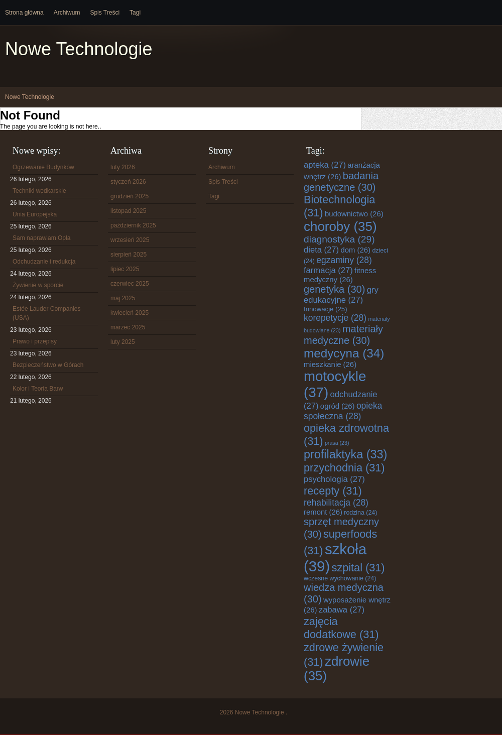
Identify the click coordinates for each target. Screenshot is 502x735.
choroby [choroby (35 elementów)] (340, 226)
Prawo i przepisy (35, 341)
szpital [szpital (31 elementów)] (358, 567)
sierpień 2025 (128, 254)
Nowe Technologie (79, 49)
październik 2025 (133, 225)
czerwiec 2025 (129, 283)
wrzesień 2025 (129, 239)
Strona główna (24, 12)
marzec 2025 (127, 327)
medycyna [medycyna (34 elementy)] (344, 353)
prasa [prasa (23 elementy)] (337, 443)
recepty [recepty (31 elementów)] (333, 490)
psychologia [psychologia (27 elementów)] (334, 479)
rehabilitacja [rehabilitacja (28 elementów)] (336, 503)
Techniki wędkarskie (39, 190)
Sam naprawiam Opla (41, 237)
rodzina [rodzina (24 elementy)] (360, 512)
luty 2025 (122, 341)
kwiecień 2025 (129, 312)
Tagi (135, 12)
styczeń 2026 (128, 181)
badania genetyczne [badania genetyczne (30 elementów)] (341, 181)
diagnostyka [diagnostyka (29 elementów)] (339, 239)
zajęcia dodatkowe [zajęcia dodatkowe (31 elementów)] (341, 628)
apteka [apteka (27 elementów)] (325, 165)
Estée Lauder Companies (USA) (46, 313)
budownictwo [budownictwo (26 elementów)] (354, 214)
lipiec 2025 (124, 269)
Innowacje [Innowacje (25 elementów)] (325, 309)
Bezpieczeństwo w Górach (48, 365)
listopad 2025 (128, 210)
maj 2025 (122, 298)
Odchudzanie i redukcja (44, 261)
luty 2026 (122, 167)
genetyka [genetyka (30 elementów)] (334, 289)
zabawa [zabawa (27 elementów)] (341, 610)
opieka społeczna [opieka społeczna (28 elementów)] (343, 411)
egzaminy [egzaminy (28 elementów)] (344, 260)
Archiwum (67, 12)
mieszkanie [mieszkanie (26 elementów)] (330, 364)
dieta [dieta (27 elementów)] (321, 250)
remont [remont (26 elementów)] (323, 512)
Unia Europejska (35, 214)
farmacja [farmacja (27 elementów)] (328, 270)
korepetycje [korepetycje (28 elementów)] (335, 318)
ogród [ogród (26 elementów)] (337, 406)
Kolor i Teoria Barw (38, 388)
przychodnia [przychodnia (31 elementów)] (344, 467)
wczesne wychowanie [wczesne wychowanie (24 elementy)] (340, 578)
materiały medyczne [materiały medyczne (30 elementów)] (343, 334)
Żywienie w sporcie (38, 285)
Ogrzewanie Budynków (43, 167)
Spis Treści (104, 12)
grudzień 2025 (129, 196)
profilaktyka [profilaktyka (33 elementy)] (345, 454)
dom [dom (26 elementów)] (355, 250)
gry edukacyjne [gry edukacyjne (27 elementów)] (341, 295)
